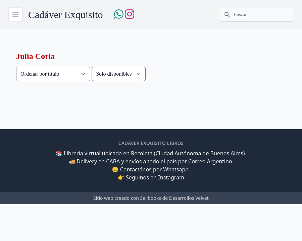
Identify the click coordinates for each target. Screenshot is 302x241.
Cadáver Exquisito (65, 14)
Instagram (171, 177)
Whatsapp (176, 169)
